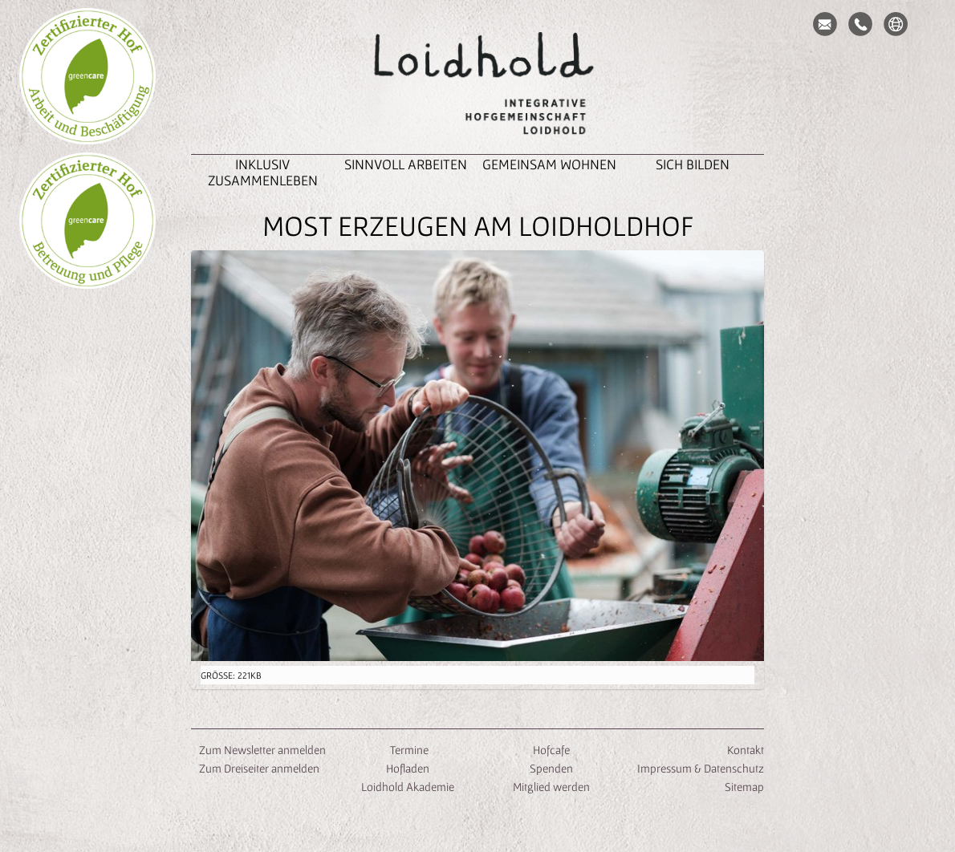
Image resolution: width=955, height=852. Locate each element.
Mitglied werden (551, 786)
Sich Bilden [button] (692, 164)
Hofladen (407, 768)
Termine (408, 750)
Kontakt (745, 750)
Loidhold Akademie (407, 786)
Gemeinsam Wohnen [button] (549, 164)
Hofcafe (551, 750)
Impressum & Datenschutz (700, 768)
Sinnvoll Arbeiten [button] (405, 164)
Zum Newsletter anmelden (262, 750)
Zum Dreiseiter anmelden (259, 768)
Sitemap (744, 786)
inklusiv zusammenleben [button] (263, 172)
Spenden (551, 768)
